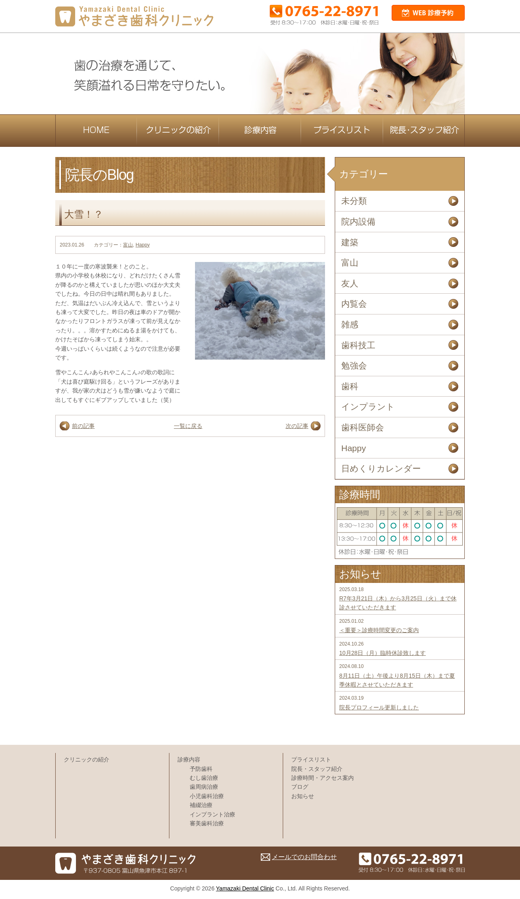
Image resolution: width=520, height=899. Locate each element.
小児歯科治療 (207, 796)
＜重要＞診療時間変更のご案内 (379, 630)
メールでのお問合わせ (304, 856)
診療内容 (189, 759)
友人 (349, 283)
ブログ (299, 786)
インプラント (368, 406)
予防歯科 (201, 769)
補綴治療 (201, 805)
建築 (349, 242)
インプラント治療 (212, 814)
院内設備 (358, 221)
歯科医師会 (362, 427)
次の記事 (297, 426)
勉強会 (354, 365)
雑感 (349, 324)
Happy (143, 245)
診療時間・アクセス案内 (322, 778)
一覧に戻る (188, 426)
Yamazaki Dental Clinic (245, 888)
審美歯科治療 (207, 823)
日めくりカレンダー (381, 468)
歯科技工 (358, 345)
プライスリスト (311, 759)
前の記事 (83, 426)
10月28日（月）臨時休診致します (382, 653)
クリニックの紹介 (86, 759)
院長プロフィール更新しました (379, 707)
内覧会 (354, 303)
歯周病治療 (204, 786)
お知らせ (302, 796)
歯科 (349, 386)
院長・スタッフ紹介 (316, 769)
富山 (128, 245)
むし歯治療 (204, 778)
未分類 (354, 200)
